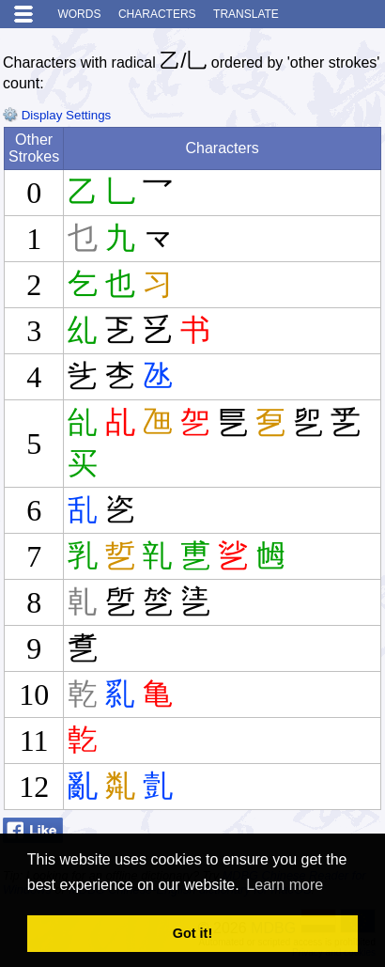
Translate (246, 14)
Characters (157, 14)
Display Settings (57, 115)
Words (78, 14)
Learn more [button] (284, 885)
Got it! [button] (192, 933)
